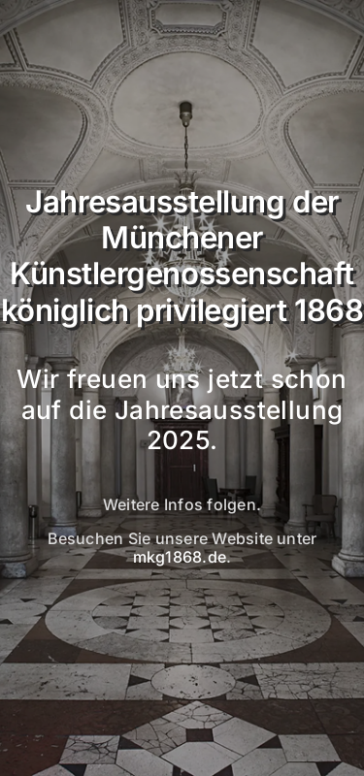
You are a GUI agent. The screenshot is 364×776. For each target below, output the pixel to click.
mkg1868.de (179, 556)
